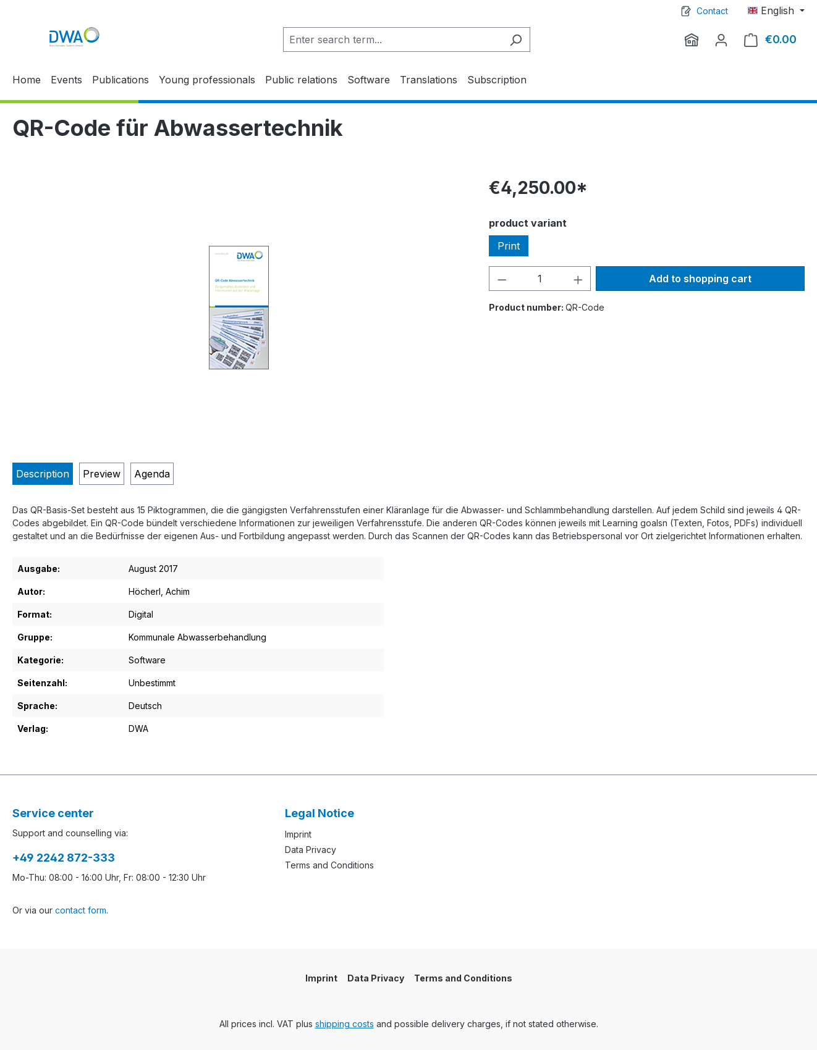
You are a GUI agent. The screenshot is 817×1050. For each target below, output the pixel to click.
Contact (712, 11)
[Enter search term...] (392, 39)
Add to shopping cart (700, 278)
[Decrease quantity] (502, 278)
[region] (238, 307)
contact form (80, 910)
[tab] (42, 474)
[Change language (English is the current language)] (776, 10)
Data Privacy (310, 849)
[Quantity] (540, 278)
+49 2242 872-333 (63, 857)
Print (508, 246)
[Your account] (721, 39)
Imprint (298, 834)
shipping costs (344, 1023)
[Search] (515, 39)
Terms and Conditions (329, 865)
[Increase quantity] (578, 278)
